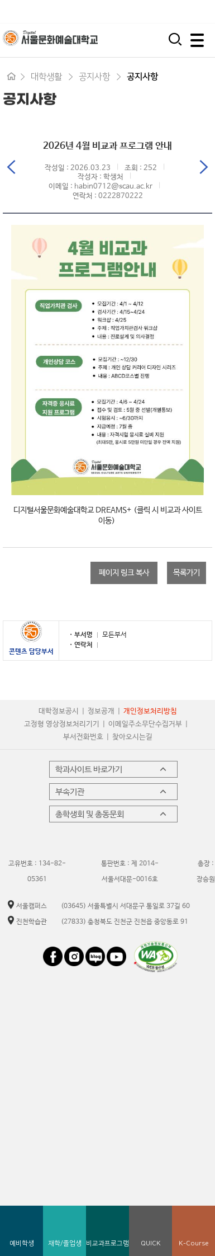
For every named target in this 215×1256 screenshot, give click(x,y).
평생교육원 (192, 11)
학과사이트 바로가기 (112, 769)
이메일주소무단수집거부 (145, 724)
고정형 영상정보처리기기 (61, 724)
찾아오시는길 (132, 737)
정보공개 (101, 711)
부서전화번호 (83, 737)
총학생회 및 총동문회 (112, 814)
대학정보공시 (59, 711)
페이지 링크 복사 (124, 572)
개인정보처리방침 (150, 711)
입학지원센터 (98, 11)
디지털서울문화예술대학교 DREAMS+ (72, 510)
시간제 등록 (147, 11)
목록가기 (186, 572)
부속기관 (112, 791)
